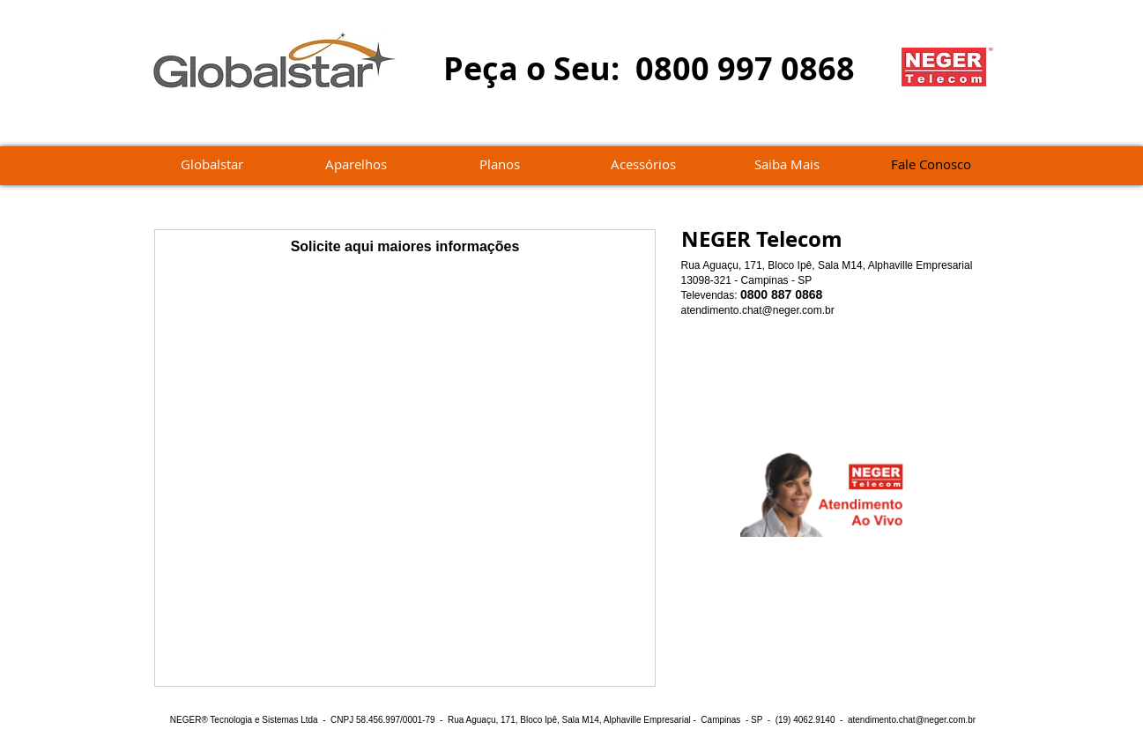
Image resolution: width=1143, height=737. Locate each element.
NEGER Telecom (761, 239)
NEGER (186, 720)
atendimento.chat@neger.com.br (758, 310)
